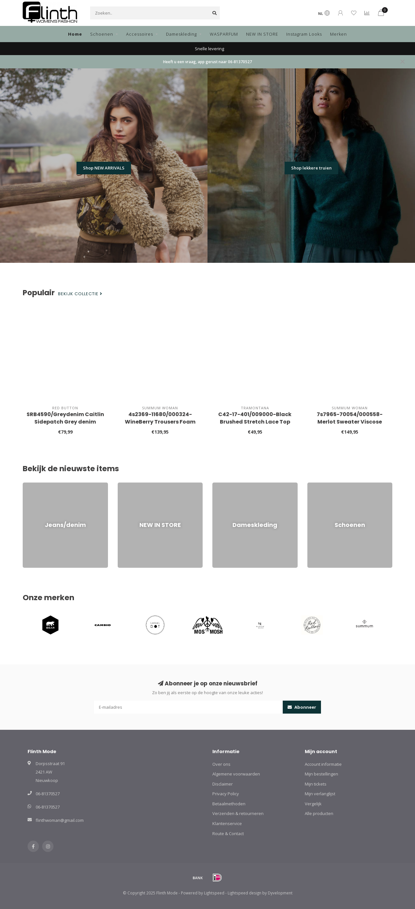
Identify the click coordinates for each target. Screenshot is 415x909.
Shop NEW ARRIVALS (103, 168)
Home (75, 34)
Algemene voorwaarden (236, 774)
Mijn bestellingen (321, 774)
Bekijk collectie (80, 294)
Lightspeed (214, 892)
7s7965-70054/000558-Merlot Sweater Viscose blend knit (350, 422)
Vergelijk (313, 804)
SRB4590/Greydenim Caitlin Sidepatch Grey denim (65, 418)
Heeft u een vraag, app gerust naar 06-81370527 (207, 61)
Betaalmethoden (228, 804)
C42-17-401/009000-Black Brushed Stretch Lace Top (254, 418)
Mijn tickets (315, 784)
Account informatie (323, 764)
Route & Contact (228, 833)
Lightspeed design (244, 892)
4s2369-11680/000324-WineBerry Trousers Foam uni (160, 422)
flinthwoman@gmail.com (60, 820)
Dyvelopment (280, 892)
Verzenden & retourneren (238, 813)
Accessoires (139, 34)
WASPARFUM (224, 34)
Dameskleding (181, 34)
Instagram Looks (304, 34)
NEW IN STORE (262, 34)
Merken (338, 34)
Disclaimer (222, 784)
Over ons (221, 764)
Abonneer (302, 707)
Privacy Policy (225, 794)
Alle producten (319, 813)
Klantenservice (227, 823)
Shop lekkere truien (311, 168)
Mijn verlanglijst (320, 794)
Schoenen (101, 34)
